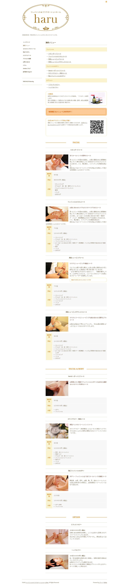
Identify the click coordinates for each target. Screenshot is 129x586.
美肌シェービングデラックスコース (59, 62)
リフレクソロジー (54, 84)
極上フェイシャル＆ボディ (56, 76)
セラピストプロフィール (29, 48)
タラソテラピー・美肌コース (57, 73)
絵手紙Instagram (27, 71)
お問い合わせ (26, 62)
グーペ (101, 582)
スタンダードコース (54, 53)
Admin (105, 582)
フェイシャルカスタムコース (57, 56)
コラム (24, 65)
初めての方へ (26, 52)
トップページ (26, 42)
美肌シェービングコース (56, 59)
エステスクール (27, 55)
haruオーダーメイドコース (56, 70)
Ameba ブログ (26, 68)
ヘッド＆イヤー (53, 87)
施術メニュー (26, 45)
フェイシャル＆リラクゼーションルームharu (37, 582)
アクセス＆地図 (27, 58)
